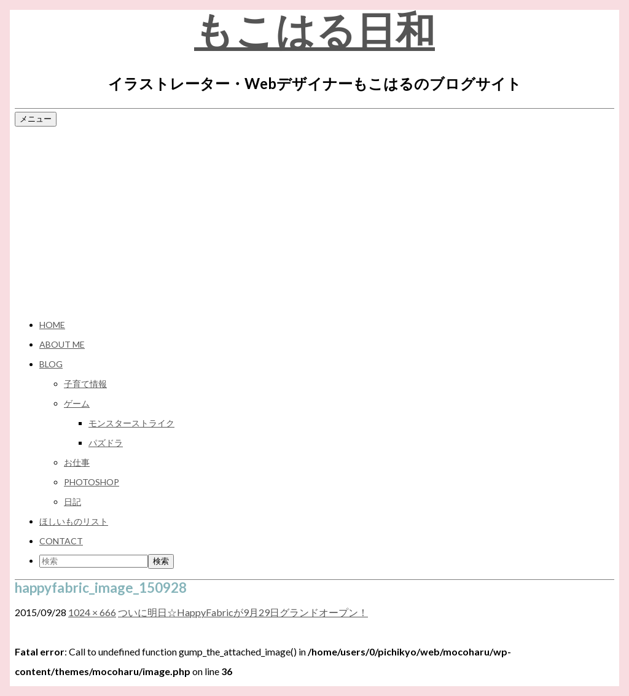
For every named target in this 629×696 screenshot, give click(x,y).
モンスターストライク (131, 423)
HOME (52, 324)
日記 (72, 501)
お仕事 (77, 462)
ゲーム (77, 403)
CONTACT (61, 541)
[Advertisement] (314, 221)
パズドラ (105, 442)
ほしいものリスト (73, 521)
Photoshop (91, 482)
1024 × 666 (92, 612)
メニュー (36, 118)
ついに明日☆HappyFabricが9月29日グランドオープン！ (243, 612)
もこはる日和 (314, 30)
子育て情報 (85, 383)
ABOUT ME (62, 344)
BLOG (51, 364)
